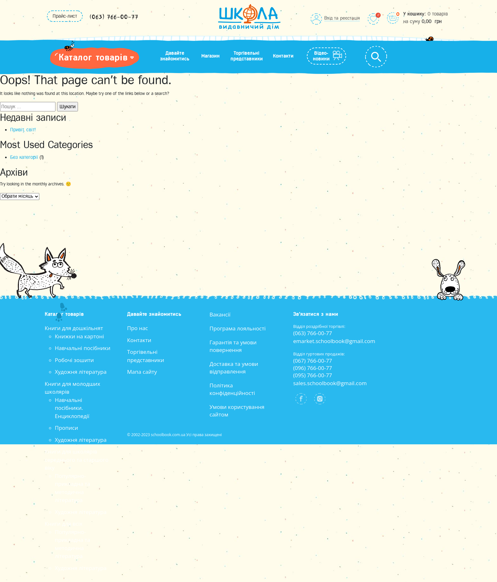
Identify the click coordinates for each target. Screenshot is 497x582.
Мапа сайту (142, 371)
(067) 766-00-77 (312, 360)
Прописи (66, 427)
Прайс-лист (65, 16)
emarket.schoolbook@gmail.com (334, 341)
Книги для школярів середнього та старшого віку (76, 459)
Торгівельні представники (246, 56)
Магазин (210, 56)
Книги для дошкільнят (74, 328)
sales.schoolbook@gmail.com (330, 383)
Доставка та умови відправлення (234, 367)
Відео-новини (321, 56)
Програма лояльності (238, 328)
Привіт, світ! (23, 130)
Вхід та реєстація (342, 18)
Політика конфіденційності (232, 389)
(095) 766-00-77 (312, 375)
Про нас (137, 328)
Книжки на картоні (79, 336)
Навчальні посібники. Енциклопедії (72, 408)
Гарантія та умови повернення (233, 346)
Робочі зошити (74, 360)
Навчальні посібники (82, 348)
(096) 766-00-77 (312, 368)
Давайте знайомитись (174, 56)
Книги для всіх (63, 523)
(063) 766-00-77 (113, 17)
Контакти (283, 56)
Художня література (80, 371)
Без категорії (24, 157)
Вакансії (220, 314)
